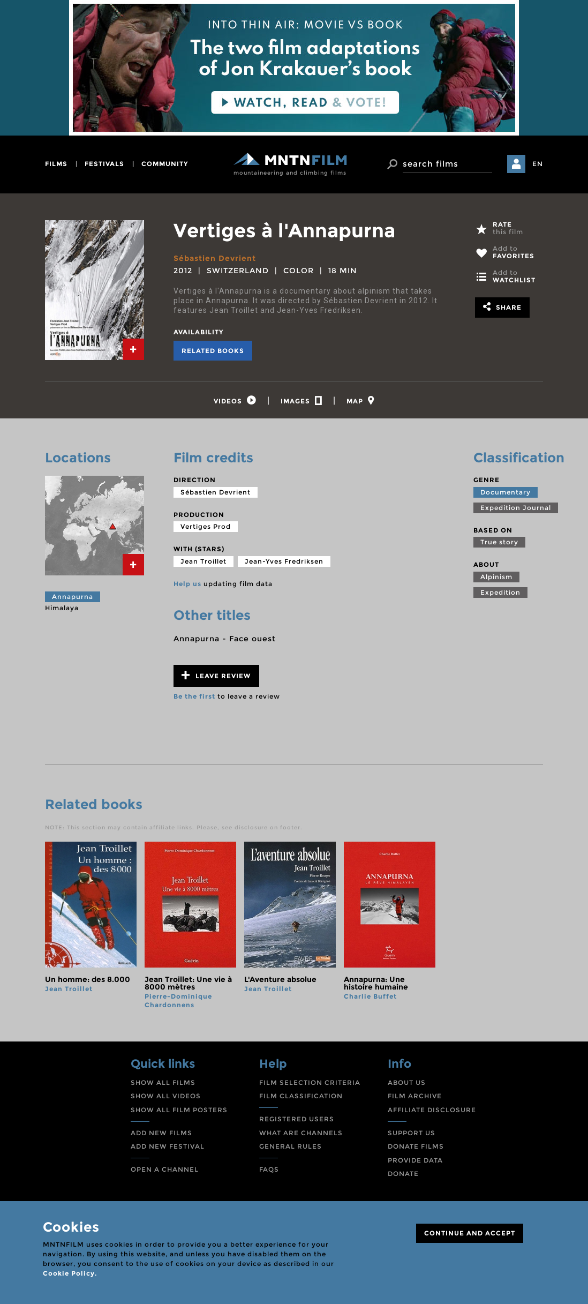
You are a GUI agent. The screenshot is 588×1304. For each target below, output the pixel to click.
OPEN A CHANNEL (165, 1169)
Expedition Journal (515, 508)
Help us (187, 584)
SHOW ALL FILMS (163, 1082)
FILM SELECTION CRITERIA (309, 1082)
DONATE (403, 1174)
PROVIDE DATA (415, 1160)
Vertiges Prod (205, 526)
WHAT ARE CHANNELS (301, 1133)
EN (537, 164)
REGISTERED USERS (296, 1119)
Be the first (194, 696)
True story (499, 542)
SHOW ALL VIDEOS (166, 1096)
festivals (104, 164)
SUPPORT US (411, 1133)
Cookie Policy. (70, 1273)
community (164, 164)
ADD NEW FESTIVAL (168, 1146)
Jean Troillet (203, 561)
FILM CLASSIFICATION (301, 1096)
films (56, 164)
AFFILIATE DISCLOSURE (432, 1110)
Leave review (216, 675)
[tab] (133, 349)
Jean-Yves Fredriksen (284, 561)
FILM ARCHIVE (415, 1096)
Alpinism (496, 577)
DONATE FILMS (416, 1146)
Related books (213, 351)
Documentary (505, 492)
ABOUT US (407, 1082)
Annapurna (72, 597)
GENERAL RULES (290, 1146)
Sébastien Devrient (215, 258)
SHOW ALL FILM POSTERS (179, 1110)
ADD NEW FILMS (161, 1133)
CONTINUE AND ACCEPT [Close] (469, 1233)
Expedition (500, 592)
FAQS (269, 1169)
